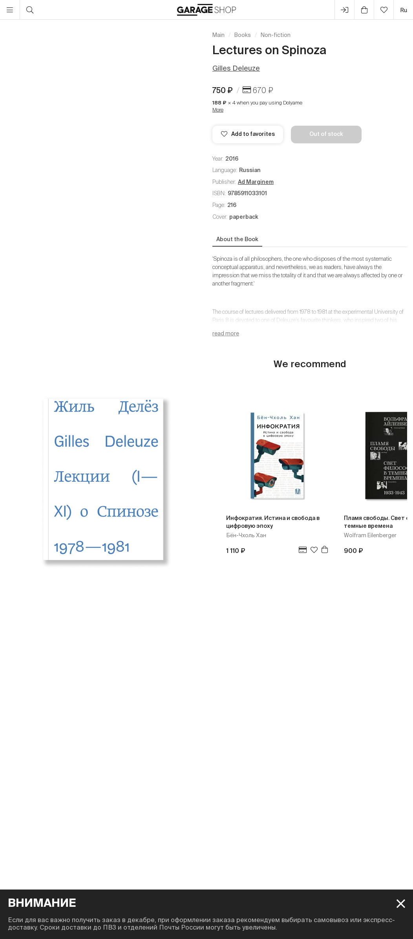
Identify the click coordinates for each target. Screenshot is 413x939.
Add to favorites (248, 134)
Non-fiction (276, 35)
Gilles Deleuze (236, 68)
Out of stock (326, 134)
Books (242, 35)
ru (403, 10)
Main (218, 35)
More (217, 110)
